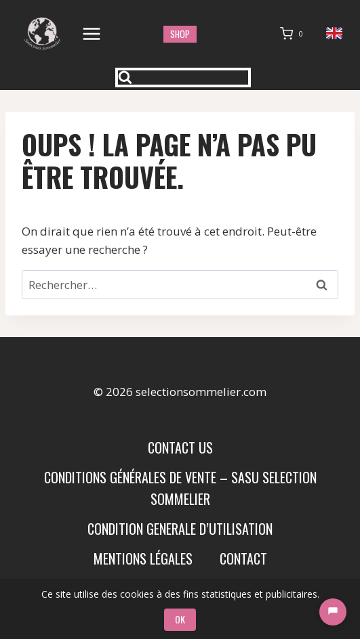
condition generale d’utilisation (180, 529)
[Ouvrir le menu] (92, 33)
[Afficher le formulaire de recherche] (183, 77)
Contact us (180, 447)
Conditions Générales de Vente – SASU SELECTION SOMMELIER (180, 488)
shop (180, 34)
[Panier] (294, 33)
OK (180, 619)
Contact (243, 558)
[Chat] (332, 611)
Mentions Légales (143, 558)
